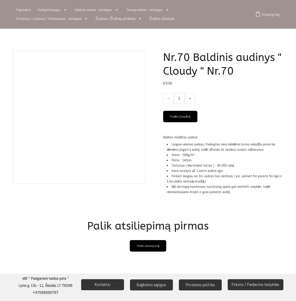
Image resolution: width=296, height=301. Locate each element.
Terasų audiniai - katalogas (144, 10)
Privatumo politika (200, 285)
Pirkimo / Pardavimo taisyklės (255, 285)
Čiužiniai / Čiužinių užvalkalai (116, 18)
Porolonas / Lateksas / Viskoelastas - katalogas (49, 18)
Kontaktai (102, 285)
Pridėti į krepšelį (180, 117)
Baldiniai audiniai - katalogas (93, 10)
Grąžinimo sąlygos (151, 285)
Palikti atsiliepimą (148, 246)
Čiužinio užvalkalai (162, 18)
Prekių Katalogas (49, 10)
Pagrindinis (23, 10)
